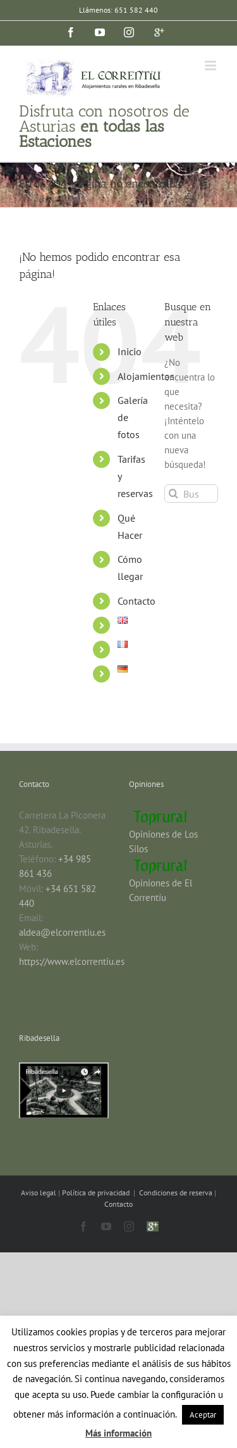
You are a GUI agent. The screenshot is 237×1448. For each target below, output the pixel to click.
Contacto (136, 601)
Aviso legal (39, 1192)
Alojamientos (146, 376)
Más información (118, 1433)
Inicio (130, 351)
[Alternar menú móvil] (211, 65)
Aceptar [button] (203, 1414)
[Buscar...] (191, 493)
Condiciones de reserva (175, 1192)
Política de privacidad (96, 1192)
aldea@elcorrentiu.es (62, 932)
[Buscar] (173, 493)
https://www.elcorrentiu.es (72, 961)
